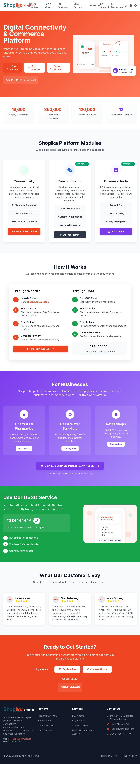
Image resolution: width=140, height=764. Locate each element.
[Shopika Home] (15, 5)
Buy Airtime (78, 715)
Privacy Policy (129, 755)
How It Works (48, 5)
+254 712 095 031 (119, 724)
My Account (104, 5)
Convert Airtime (80, 725)
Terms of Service (110, 755)
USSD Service (78, 5)
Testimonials (93, 5)
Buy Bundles (78, 720)
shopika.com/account (38, 302)
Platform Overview (33, 5)
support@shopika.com (122, 728)
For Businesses (63, 5)
